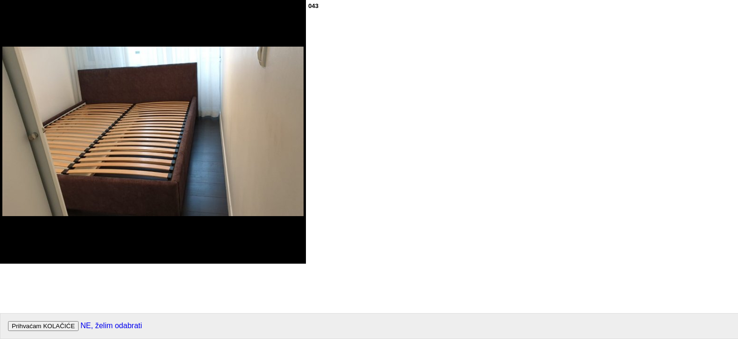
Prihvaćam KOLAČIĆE (43, 326)
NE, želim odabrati (111, 326)
